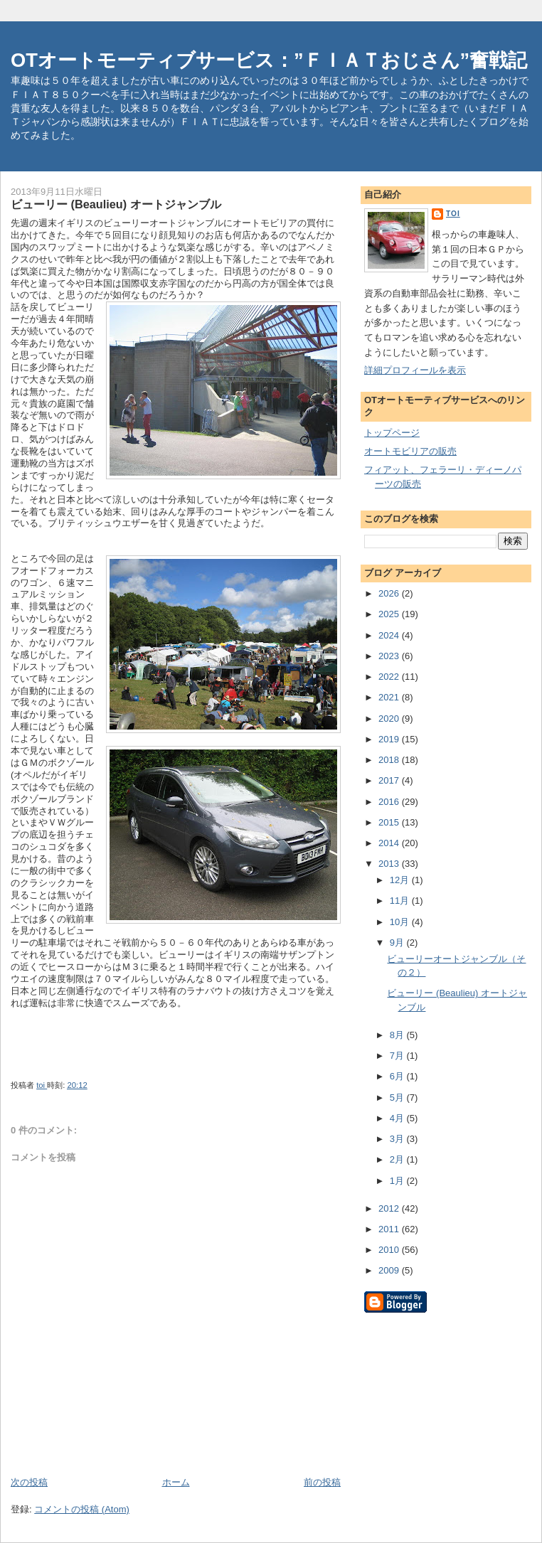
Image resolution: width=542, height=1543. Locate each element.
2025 (390, 614)
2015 (390, 822)
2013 (390, 863)
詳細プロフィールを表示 (415, 370)
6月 (398, 1076)
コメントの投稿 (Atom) (81, 1509)
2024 (390, 635)
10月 (401, 922)
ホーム (176, 1482)
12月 (401, 880)
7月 (398, 1055)
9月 (398, 942)
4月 (398, 1118)
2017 (390, 780)
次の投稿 (29, 1482)
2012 (390, 1208)
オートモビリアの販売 (410, 451)
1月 (398, 1180)
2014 (390, 843)
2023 (390, 656)
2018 (390, 759)
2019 (390, 739)
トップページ (392, 432)
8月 (398, 1035)
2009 (390, 1270)
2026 (390, 593)
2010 (390, 1249)
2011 (390, 1229)
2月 (398, 1159)
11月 (401, 900)
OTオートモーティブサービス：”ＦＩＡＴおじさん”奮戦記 (269, 60)
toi (453, 214)
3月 (398, 1138)
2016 (390, 801)
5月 (398, 1097)
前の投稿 (322, 1482)
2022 (390, 676)
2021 (390, 697)
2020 (390, 718)
